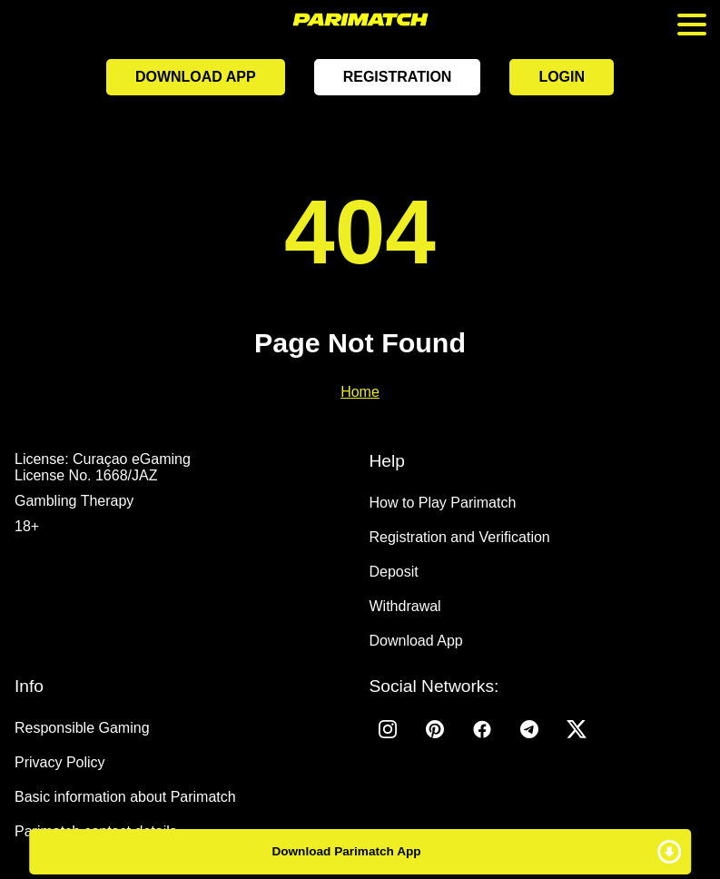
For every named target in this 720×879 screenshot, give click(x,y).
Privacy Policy (60, 762)
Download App (195, 76)
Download (360, 851)
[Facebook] (482, 729)
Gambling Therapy (74, 501)
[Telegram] (529, 729)
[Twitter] (576, 729)
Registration (397, 76)
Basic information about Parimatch (125, 797)
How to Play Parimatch (443, 502)
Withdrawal (405, 606)
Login (561, 76)
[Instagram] (388, 729)
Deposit (394, 571)
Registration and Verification (460, 537)
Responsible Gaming (82, 728)
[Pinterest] (435, 729)
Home (360, 392)
